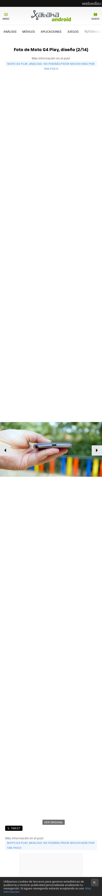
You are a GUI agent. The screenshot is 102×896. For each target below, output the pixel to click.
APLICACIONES (51, 31)
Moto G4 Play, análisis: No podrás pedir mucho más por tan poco (51, 64)
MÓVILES (28, 31)
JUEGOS (73, 31)
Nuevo (95, 18)
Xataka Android (51, 16)
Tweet (16, 828)
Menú (6, 18)
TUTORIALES (93, 31)
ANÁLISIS (9, 31)
